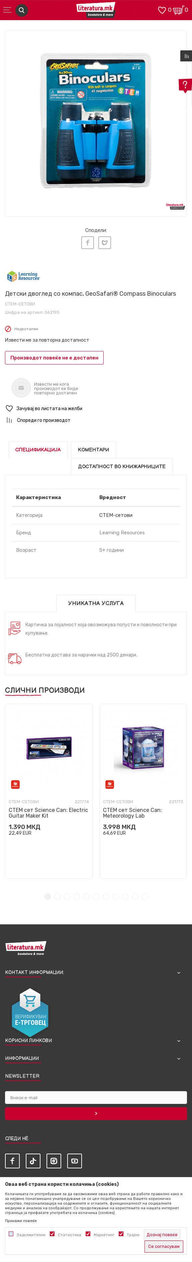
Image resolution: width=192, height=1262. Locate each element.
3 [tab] (67, 896)
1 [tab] (47, 896)
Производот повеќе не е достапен (54, 358)
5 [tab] (86, 896)
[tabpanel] (96, 121)
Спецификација (38, 450)
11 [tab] (144, 896)
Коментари (93, 450)
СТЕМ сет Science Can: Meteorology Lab (132, 813)
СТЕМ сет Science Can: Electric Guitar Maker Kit (48, 813)
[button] (96, 408)
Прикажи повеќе (21, 1221)
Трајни (133, 1235)
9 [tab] (125, 896)
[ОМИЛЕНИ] (162, 9)
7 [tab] (106, 896)
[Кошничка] (178, 9)
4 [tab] (77, 896)
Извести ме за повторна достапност (47, 340)
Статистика (69, 1235)
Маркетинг (104, 1235)
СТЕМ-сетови (20, 303)
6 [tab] (96, 896)
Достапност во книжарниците (122, 467)
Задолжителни (31, 1235)
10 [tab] (135, 896)
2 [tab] (57, 896)
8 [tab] (115, 896)
